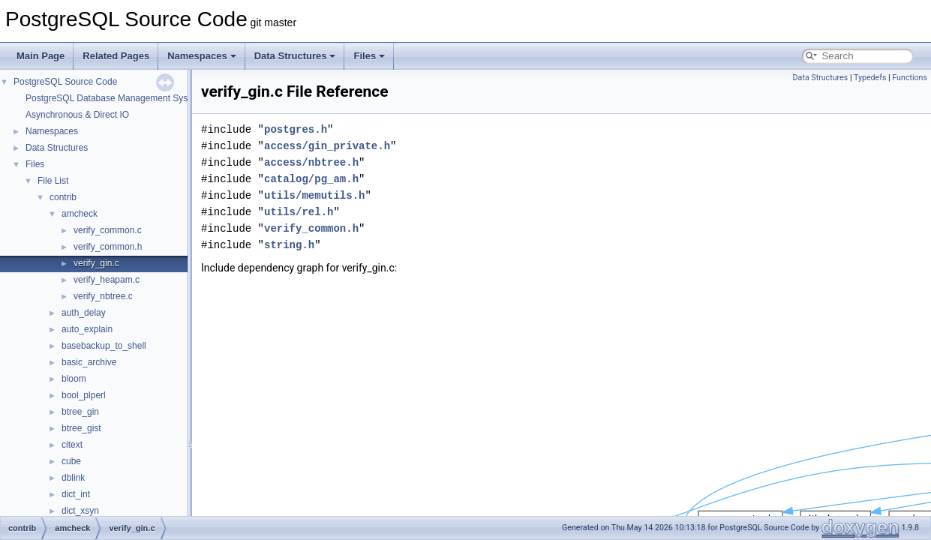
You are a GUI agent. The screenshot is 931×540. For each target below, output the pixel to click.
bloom (74, 379)
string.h (289, 245)
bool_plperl (84, 395)
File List (53, 181)
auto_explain (87, 329)
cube (71, 461)
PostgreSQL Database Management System (114, 98)
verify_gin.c (96, 263)
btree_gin (80, 411)
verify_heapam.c (107, 279)
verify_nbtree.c (103, 296)
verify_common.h (108, 247)
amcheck (80, 213)
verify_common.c (108, 230)
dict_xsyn (80, 511)
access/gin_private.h (327, 146)
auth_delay (84, 313)
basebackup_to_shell (104, 345)
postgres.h (295, 129)
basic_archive (89, 362)
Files (369, 56)
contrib (63, 197)
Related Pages (116, 56)
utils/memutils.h (314, 195)
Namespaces (201, 56)
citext (72, 445)
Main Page (41, 56)
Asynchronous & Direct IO (77, 115)
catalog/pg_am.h (311, 179)
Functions (909, 77)
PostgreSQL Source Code (65, 81)
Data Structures (295, 56)
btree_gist (81, 428)
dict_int (76, 494)
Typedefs (870, 77)
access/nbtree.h (311, 162)
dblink (73, 477)
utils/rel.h (298, 212)
